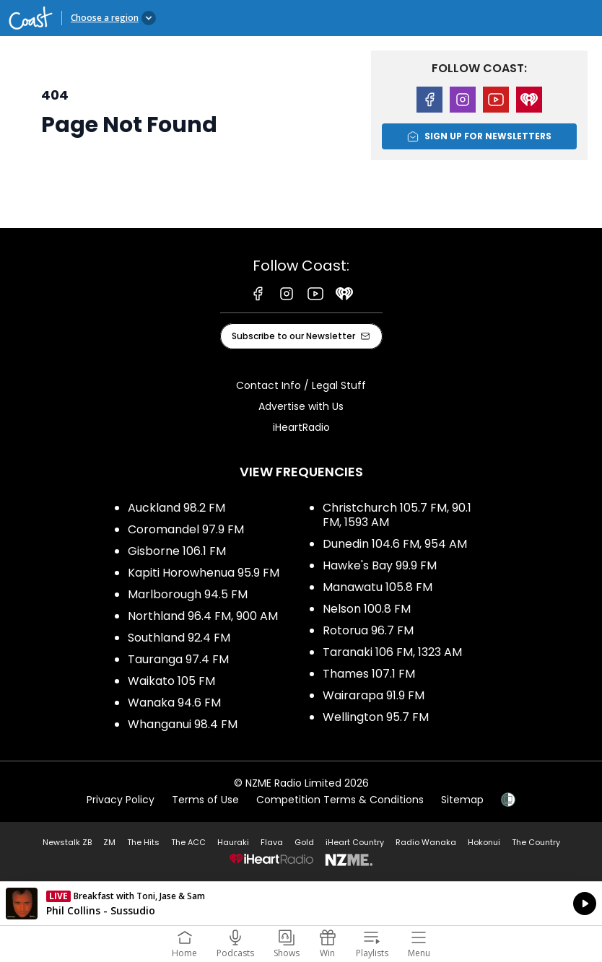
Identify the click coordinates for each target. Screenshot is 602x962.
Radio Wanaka (426, 842)
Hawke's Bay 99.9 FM (380, 565)
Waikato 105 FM (171, 681)
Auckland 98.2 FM (176, 507)
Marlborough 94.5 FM (188, 594)
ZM (109, 842)
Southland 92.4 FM (179, 637)
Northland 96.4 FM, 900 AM (203, 616)
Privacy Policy (120, 799)
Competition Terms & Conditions (340, 799)
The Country (536, 842)
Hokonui (484, 842)
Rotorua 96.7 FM (368, 630)
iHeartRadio (301, 427)
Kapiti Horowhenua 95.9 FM (203, 572)
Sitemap (462, 799)
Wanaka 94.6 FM (174, 702)
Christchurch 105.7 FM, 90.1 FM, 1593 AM (397, 514)
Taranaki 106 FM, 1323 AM (392, 652)
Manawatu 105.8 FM (377, 587)
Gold (304, 842)
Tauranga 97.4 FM (178, 659)
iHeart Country (355, 842)
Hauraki (233, 842)
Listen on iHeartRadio (301, 903)
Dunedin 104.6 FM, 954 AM (395, 543)
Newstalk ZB (67, 842)
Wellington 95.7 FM (376, 717)
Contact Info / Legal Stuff (301, 385)
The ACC (188, 842)
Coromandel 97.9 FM (186, 529)
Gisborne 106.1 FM (177, 551)
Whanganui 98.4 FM (182, 724)
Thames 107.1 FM (369, 673)
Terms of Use (205, 799)
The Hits (143, 842)
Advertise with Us (301, 406)
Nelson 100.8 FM (367, 608)
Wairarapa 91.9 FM (373, 695)
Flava (272, 842)
